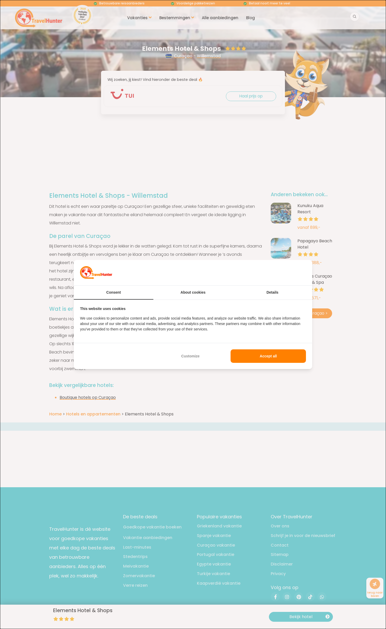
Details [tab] (272, 292)
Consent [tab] (113, 292)
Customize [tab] (190, 356)
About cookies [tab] (193, 292)
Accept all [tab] (268, 356)
